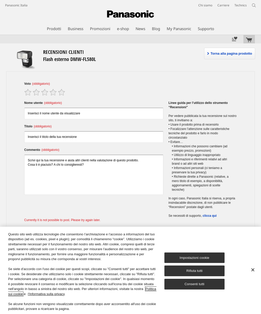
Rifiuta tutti (194, 271)
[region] (130, 270)
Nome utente (43, 103)
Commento (41, 150)
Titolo (37, 126)
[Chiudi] (252, 269)
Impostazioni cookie (195, 258)
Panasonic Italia (16, 5)
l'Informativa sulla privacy (46, 294)
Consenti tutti (194, 284)
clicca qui (210, 216)
